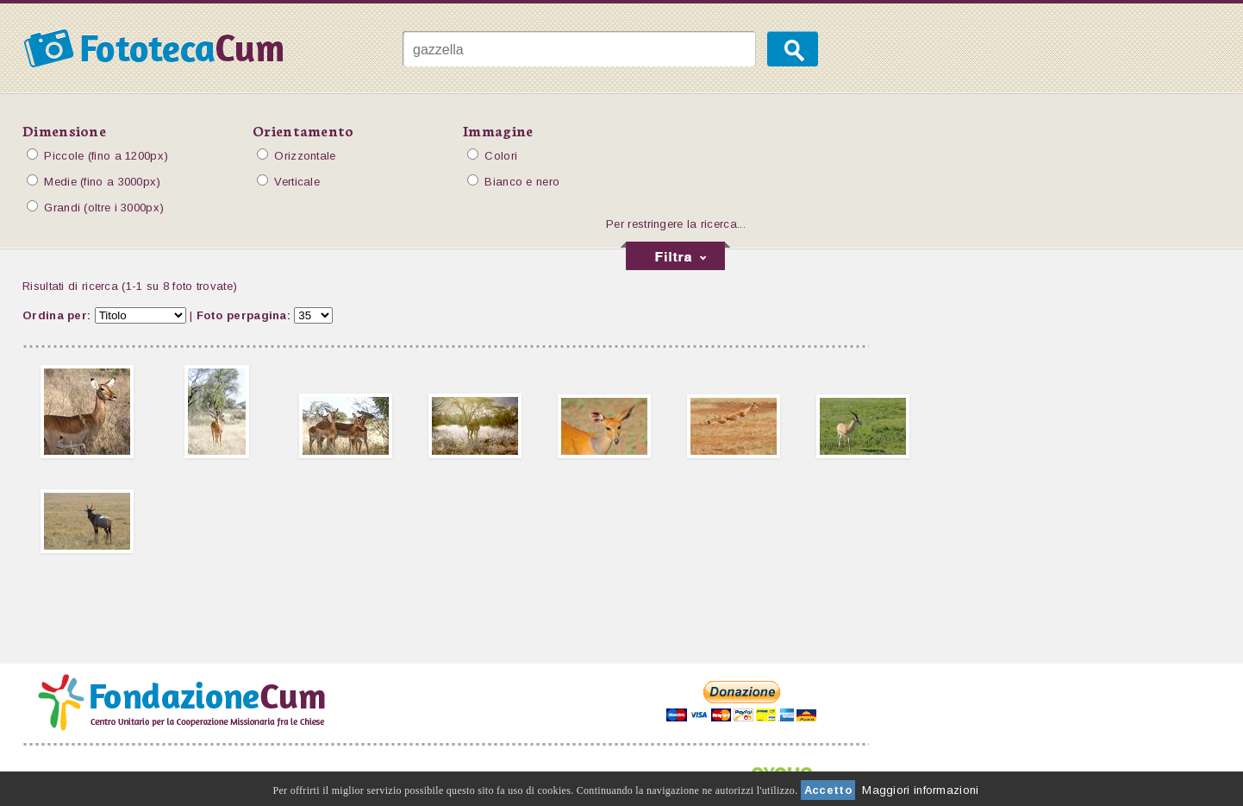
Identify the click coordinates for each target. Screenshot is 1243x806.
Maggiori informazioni (920, 790)
